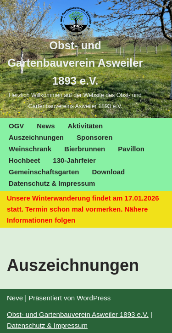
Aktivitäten (85, 126)
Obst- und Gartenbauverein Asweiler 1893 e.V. (78, 314)
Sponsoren (94, 137)
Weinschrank (30, 149)
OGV (16, 126)
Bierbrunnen (84, 149)
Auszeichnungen (36, 137)
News (46, 126)
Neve (15, 298)
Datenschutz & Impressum (52, 183)
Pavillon (131, 149)
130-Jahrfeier (74, 160)
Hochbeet (24, 160)
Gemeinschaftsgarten (44, 172)
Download (108, 172)
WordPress (94, 298)
